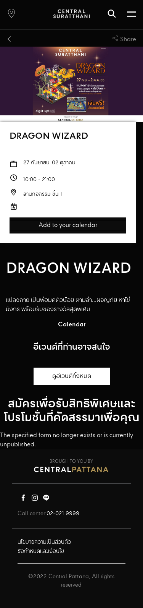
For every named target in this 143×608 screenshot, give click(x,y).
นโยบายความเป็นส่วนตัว (44, 542)
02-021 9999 (63, 513)
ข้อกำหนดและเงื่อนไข (41, 551)
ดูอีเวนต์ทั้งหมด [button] (71, 376)
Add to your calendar (68, 225)
